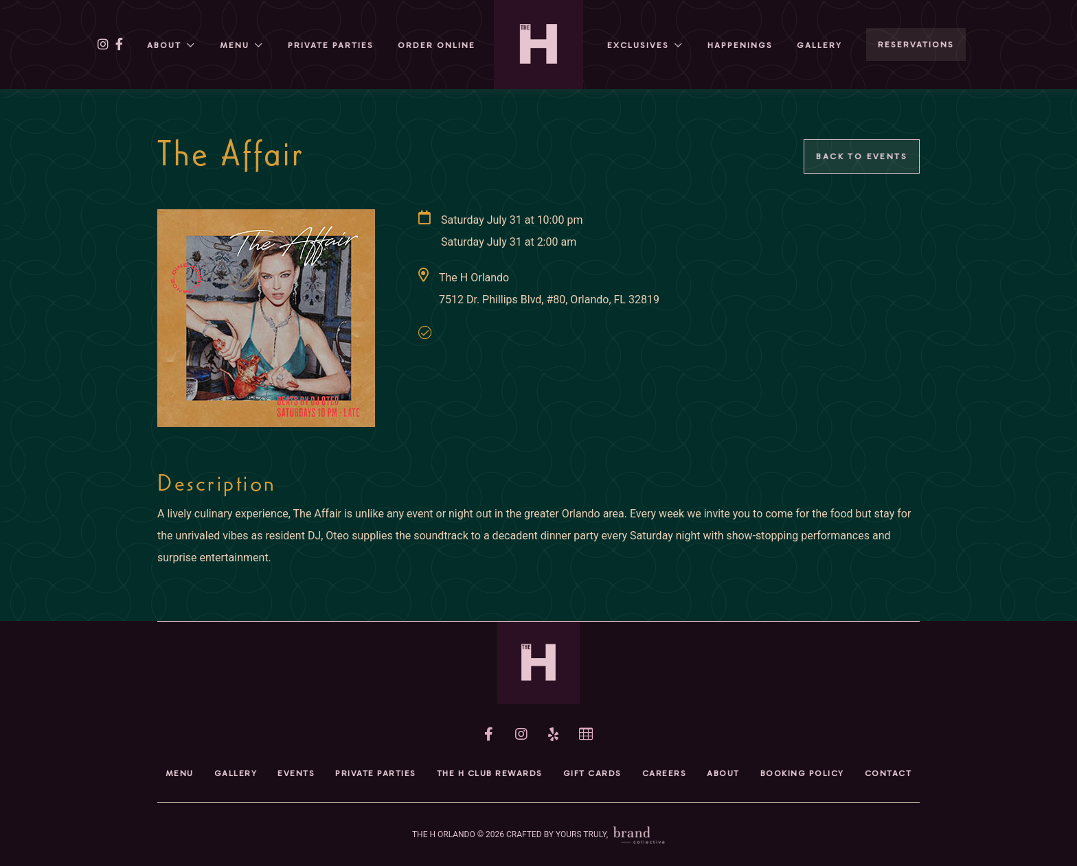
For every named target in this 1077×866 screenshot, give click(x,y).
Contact (888, 773)
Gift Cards (592, 773)
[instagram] (103, 44)
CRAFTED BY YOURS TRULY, (585, 834)
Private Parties (331, 45)
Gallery (819, 45)
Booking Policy (802, 773)
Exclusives (638, 45)
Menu (234, 45)
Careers (664, 773)
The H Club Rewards (490, 773)
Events (296, 773)
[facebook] (119, 44)
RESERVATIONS (916, 44)
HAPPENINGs (740, 45)
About (164, 45)
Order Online (436, 45)
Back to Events (861, 156)
